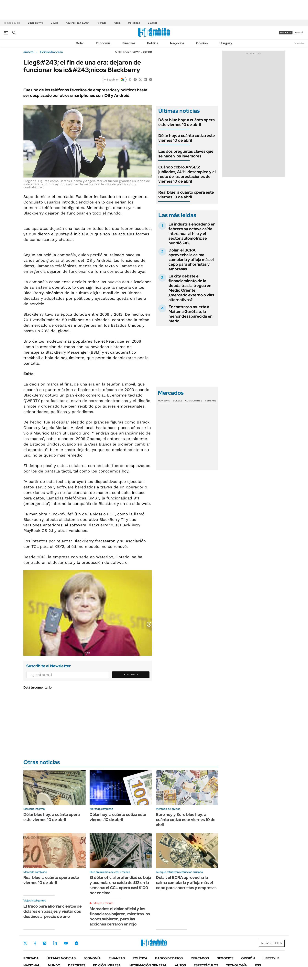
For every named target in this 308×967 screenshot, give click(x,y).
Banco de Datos (169, 958)
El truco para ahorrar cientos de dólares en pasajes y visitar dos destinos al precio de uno (52, 911)
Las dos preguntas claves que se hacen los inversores (186, 154)
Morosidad (134, 22)
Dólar (80, 43)
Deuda (54, 22)
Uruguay (225, 43)
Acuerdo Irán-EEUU (77, 22)
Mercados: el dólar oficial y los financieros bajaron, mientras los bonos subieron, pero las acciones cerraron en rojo (120, 916)
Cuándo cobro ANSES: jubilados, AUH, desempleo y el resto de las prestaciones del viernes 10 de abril (187, 174)
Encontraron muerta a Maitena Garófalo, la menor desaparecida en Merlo (191, 314)
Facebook (35, 943)
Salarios (152, 22)
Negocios (177, 43)
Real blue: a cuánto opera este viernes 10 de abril (186, 195)
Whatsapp (76, 943)
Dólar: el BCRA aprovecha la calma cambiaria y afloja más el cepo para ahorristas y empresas (191, 260)
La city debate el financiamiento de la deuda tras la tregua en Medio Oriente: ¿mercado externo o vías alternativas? (191, 288)
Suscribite (131, 674)
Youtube (66, 943)
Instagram (45, 943)
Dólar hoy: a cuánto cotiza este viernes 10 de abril (186, 138)
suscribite (286, 32)
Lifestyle (271, 958)
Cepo (117, 22)
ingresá (299, 32)
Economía (103, 43)
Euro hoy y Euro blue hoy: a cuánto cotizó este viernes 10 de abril (185, 819)
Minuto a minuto (103, 903)
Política (152, 43)
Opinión (202, 43)
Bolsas (177, 400)
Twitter (25, 943)
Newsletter (299, 43)
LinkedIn (55, 943)
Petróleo (101, 22)
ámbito (28, 52)
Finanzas (128, 43)
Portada (31, 958)
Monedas (164, 400)
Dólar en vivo (35, 22)
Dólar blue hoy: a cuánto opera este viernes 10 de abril (186, 122)
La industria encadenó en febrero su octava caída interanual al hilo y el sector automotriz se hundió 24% (192, 234)
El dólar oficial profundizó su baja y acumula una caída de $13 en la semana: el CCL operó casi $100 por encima (120, 885)
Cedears (210, 400)
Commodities (193, 400)
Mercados (200, 958)
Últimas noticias (61, 958)
